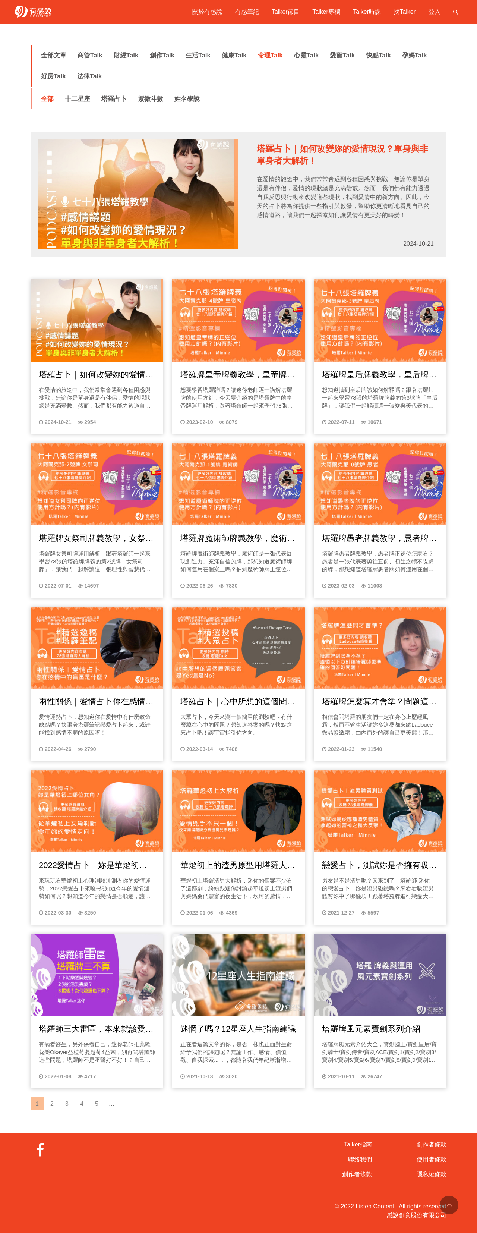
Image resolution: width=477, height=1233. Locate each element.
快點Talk (378, 55)
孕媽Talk (414, 55)
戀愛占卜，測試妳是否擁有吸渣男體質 (379, 866)
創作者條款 (357, 1174)
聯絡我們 (360, 1159)
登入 (434, 12)
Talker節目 (286, 12)
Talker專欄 (326, 12)
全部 (47, 99)
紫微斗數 (150, 99)
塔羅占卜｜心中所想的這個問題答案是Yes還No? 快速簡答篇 (237, 702)
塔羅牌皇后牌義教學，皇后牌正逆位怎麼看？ (379, 375)
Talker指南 (358, 1144)
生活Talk (198, 55)
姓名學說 (187, 99)
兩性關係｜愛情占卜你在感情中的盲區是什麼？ (96, 702)
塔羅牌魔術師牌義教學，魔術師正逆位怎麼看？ (237, 539)
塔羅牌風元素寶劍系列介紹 (371, 1029)
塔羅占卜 (114, 99)
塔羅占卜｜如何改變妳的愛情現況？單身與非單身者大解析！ (96, 375)
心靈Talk (306, 55)
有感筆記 (247, 12)
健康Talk (234, 55)
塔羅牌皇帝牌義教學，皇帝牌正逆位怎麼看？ (237, 375)
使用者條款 (431, 1159)
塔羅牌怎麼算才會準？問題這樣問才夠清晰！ (379, 702)
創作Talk (162, 55)
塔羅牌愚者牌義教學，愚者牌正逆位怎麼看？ (379, 539)
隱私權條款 (431, 1174)
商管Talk (90, 55)
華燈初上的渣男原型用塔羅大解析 (237, 866)
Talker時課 (367, 12)
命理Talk (270, 55)
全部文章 (53, 55)
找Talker (405, 12)
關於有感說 (207, 12)
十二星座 (77, 99)
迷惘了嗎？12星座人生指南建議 (238, 1029)
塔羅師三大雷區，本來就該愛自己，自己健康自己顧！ (96, 1029)
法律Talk (89, 76)
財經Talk (126, 55)
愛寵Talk (342, 55)
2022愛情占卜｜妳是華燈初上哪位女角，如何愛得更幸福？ (93, 866)
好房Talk (53, 76)
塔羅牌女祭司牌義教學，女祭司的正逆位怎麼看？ (96, 539)
